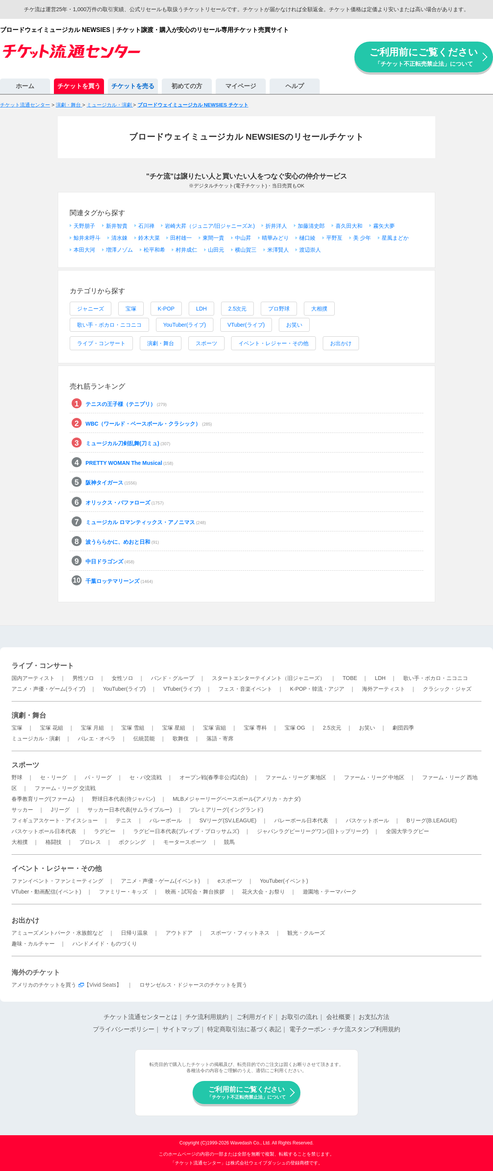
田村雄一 (181, 238)
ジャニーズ (90, 309)
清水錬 (119, 238)
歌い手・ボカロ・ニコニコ (109, 325)
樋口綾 (307, 238)
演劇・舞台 (160, 343)
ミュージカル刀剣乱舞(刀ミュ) (128, 443)
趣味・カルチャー (33, 943)
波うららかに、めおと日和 (122, 542)
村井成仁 (186, 250)
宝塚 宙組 (214, 728)
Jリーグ (60, 810)
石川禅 (146, 226)
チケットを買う (79, 86)
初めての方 (186, 86)
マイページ (240, 86)
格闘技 (53, 842)
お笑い (294, 325)
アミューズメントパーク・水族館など (57, 933)
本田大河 (84, 250)
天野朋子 (84, 226)
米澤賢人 (278, 250)
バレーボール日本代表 (301, 820)
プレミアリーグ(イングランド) (226, 810)
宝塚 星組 (173, 728)
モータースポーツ (184, 842)
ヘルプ (294, 86)
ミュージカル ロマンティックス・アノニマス (146, 522)
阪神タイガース (111, 482)
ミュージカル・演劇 (36, 738)
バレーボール (165, 820)
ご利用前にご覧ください (423, 57)
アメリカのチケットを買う (44, 985)
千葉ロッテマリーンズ (119, 581)
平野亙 (334, 238)
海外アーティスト (383, 689)
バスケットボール (367, 820)
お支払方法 (374, 1017)
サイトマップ (181, 1029)
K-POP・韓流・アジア (317, 689)
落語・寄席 (219, 738)
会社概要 (338, 1017)
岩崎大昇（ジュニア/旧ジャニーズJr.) (210, 226)
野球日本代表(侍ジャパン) (123, 799)
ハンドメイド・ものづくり (104, 943)
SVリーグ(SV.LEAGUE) (228, 820)
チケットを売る (132, 86)
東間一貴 (213, 238)
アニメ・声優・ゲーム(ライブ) (48, 689)
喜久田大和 (348, 226)
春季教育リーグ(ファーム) (43, 799)
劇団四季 (403, 728)
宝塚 (131, 309)
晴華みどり (275, 238)
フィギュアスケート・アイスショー (55, 820)
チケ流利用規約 (206, 1017)
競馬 (229, 842)
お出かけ (341, 343)
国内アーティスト (33, 678)
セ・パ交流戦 (145, 777)
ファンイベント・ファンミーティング (57, 881)
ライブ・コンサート (101, 343)
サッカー (22, 810)
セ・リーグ (53, 777)
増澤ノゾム (119, 250)
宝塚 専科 (255, 728)
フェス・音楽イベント (245, 689)
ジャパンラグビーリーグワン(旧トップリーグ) (312, 831)
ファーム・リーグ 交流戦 (65, 788)
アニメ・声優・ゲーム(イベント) (160, 881)
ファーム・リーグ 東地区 (295, 777)
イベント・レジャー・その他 (273, 343)
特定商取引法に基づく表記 (244, 1029)
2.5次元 (237, 309)
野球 (17, 777)
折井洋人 (276, 226)
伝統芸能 (144, 738)
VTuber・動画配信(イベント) (46, 892)
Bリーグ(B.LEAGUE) (431, 820)
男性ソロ (83, 678)
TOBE (349, 678)
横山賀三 (246, 250)
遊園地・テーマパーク (330, 892)
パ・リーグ (98, 777)
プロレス (90, 842)
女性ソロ (122, 678)
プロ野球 (279, 309)
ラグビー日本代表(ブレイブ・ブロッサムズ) (186, 831)
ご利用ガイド (254, 1017)
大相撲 (319, 309)
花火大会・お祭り (263, 892)
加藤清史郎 (311, 226)
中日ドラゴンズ (110, 561)
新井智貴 (116, 226)
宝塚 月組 (92, 728)
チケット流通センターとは (141, 1017)
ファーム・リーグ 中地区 (374, 777)
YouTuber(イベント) (284, 881)
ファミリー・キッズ (123, 892)
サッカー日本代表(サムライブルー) (129, 810)
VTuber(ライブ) (246, 325)
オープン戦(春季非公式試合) (213, 777)
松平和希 (154, 250)
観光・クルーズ (306, 933)
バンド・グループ (172, 678)
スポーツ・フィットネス (240, 933)
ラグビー (105, 831)
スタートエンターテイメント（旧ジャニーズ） (268, 678)
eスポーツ (230, 881)
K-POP (166, 309)
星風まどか (395, 238)
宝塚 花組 (51, 728)
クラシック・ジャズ (447, 689)
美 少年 (362, 238)
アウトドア (179, 933)
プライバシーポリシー (123, 1029)
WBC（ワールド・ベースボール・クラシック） (149, 424)
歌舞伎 (181, 738)
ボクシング (132, 842)
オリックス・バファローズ (125, 502)
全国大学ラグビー (407, 831)
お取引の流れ (299, 1017)
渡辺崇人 (310, 250)
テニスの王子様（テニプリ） (126, 404)
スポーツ (206, 343)
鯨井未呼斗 (87, 238)
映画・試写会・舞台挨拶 (195, 892)
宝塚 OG (295, 728)
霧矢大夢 (384, 226)
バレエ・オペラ (97, 738)
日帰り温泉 (134, 933)
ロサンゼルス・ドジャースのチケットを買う (193, 985)
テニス (124, 820)
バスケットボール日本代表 (44, 831)
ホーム (25, 86)
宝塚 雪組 (132, 728)
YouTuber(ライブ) (184, 325)
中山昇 (243, 238)
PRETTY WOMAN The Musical (129, 463)
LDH (201, 309)
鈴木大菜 (149, 238)
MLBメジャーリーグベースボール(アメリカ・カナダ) (236, 799)
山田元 (216, 250)
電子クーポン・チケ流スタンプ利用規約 (344, 1029)
